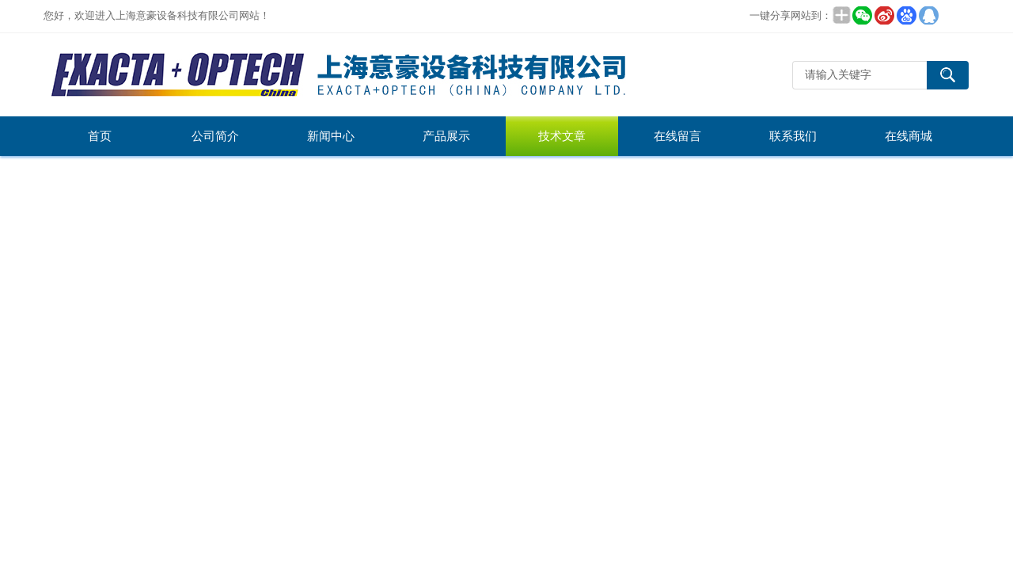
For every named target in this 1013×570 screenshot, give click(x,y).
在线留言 (677, 136)
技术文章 (562, 136)
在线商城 (908, 136)
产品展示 (446, 136)
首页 (100, 136)
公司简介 (215, 136)
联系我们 (793, 136)
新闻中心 (331, 136)
